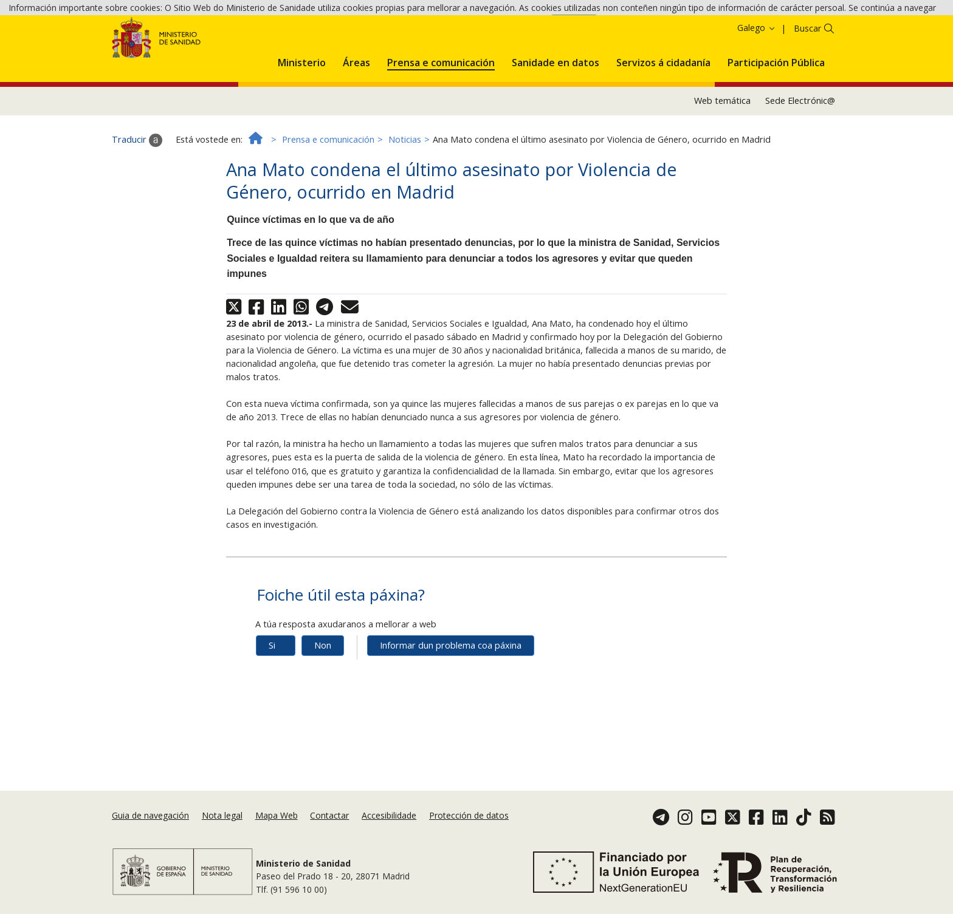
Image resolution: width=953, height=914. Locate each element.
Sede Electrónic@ (800, 151)
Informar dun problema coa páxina (450, 695)
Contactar (329, 815)
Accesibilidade (389, 815)
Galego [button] (756, 78)
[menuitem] (301, 110)
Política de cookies (509, 28)
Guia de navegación (150, 815)
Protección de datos (469, 815)
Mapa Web (276, 815)
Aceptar (574, 29)
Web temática (722, 151)
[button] (301, 110)
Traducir (137, 190)
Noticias (404, 190)
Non (322, 695)
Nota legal (222, 815)
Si (272, 695)
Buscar (807, 78)
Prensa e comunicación (328, 190)
